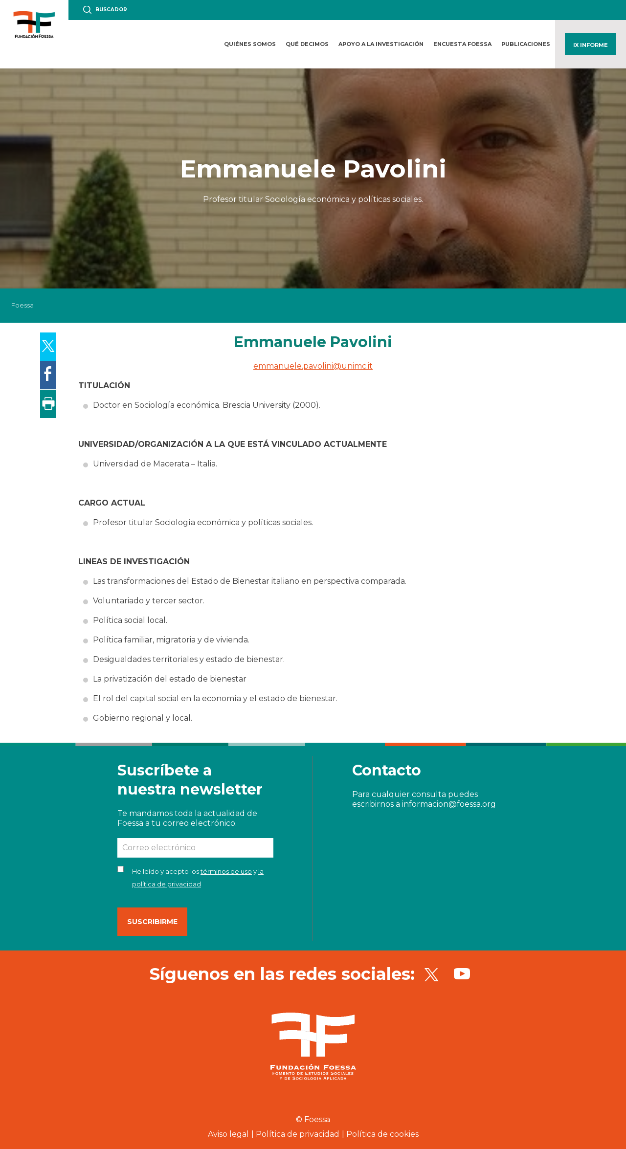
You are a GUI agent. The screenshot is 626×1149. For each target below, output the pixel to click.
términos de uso (226, 871)
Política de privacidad (297, 1134)
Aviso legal (228, 1134)
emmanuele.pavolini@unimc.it (313, 366)
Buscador (111, 9)
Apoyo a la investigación (381, 44)
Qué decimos (307, 44)
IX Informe (590, 45)
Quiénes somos (250, 44)
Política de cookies (382, 1134)
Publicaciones (525, 44)
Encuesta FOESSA (462, 44)
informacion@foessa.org (449, 804)
